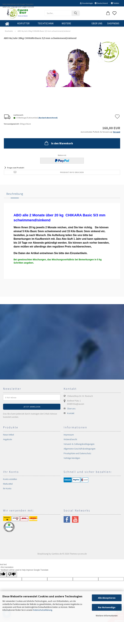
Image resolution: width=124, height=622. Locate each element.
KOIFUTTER (23, 23)
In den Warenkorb (58, 143)
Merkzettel (8, 483)
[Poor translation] (12, 574)
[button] (108, 13)
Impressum (69, 434)
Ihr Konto (7, 488)
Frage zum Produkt (15, 167)
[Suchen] (76, 13)
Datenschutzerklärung (42, 610)
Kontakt (70, 413)
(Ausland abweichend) (47, 118)
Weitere (66, 23)
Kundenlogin (86, 3)
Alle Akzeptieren (106, 597)
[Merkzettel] (114, 13)
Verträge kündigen (72, 458)
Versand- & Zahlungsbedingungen (79, 444)
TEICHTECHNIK (46, 23)
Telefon (115, 3)
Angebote (7, 439)
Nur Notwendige (106, 607)
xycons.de (82, 553)
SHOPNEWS (113, 23)
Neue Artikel (8, 434)
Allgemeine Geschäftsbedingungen (79, 448)
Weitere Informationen (107, 615)
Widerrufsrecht (70, 439)
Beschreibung (14, 194)
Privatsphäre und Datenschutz (77, 453)
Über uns (96, 23)
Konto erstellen (10, 479)
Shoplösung (42, 553)
